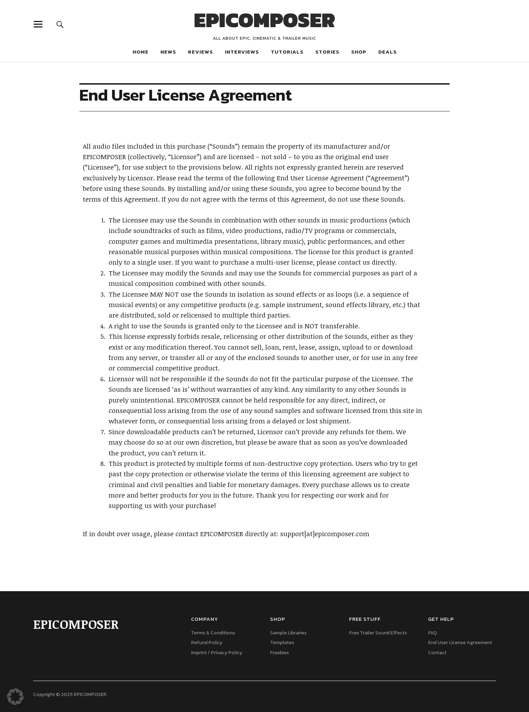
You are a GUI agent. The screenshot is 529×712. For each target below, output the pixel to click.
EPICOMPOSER (264, 20)
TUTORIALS (287, 52)
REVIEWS (200, 52)
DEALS (387, 52)
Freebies (279, 652)
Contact (437, 652)
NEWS (168, 52)
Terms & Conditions (213, 632)
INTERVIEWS (242, 52)
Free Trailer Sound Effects (378, 632)
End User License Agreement (460, 642)
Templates (282, 642)
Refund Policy (206, 642)
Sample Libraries (288, 632)
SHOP (358, 52)
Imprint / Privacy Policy (216, 652)
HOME (141, 52)
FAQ (432, 632)
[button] (15, 696)
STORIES (327, 52)
